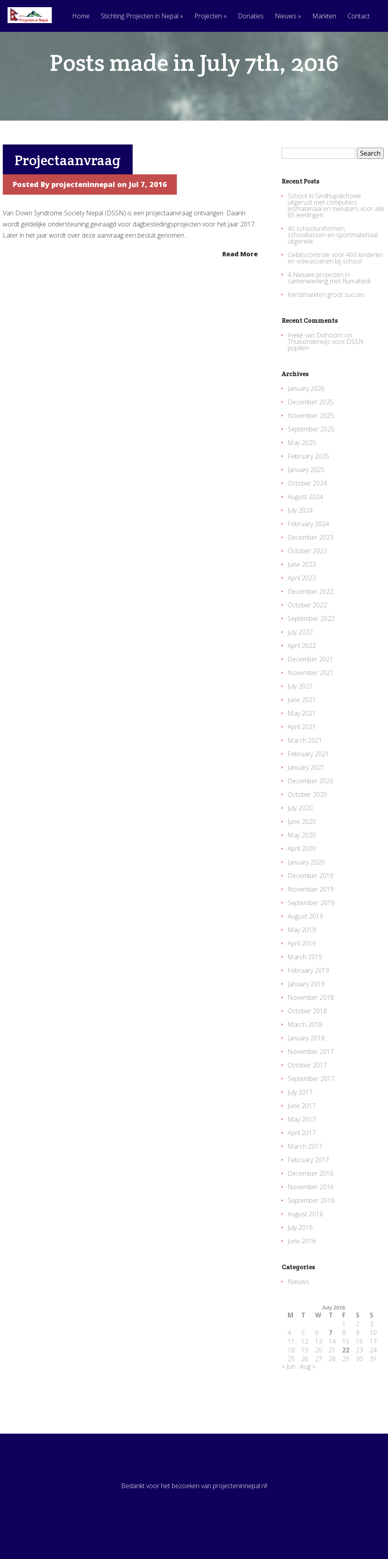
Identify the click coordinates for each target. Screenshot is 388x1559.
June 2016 (302, 1272)
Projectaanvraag (68, 192)
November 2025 (311, 447)
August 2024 (305, 528)
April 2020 (302, 880)
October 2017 (307, 1097)
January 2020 (306, 894)
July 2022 (300, 664)
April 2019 (302, 975)
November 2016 (311, 1218)
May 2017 (302, 1151)
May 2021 (302, 745)
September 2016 (311, 1232)
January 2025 (306, 501)
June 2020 (302, 853)
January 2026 (306, 420)
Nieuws (288, 16)
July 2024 (300, 542)
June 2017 (302, 1137)
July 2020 (300, 839)
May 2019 (302, 961)
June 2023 (302, 596)
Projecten (210, 16)
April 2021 (302, 758)
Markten (324, 16)
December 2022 (310, 623)
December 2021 (310, 691)
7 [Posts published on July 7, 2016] (330, 1364)
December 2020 (310, 812)
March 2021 (305, 772)
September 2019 (311, 934)
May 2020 (302, 866)
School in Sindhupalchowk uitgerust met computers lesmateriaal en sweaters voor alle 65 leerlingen (336, 237)
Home (81, 16)
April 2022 (302, 677)
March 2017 (305, 1178)
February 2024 (308, 555)
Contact (358, 16)
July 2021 (300, 718)
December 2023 (310, 569)
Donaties (251, 16)
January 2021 (306, 799)
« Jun (288, 1398)
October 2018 (307, 1042)
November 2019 (311, 921)
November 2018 (311, 1029)
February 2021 (308, 785)
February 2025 (308, 488)
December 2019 (310, 907)
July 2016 (300, 1259)
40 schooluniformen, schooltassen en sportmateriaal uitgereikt (333, 266)
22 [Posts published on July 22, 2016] (345, 1382)
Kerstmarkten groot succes (326, 326)
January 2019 (306, 1015)
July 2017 (300, 1124)
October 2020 (307, 826)
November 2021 (311, 704)
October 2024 (307, 515)
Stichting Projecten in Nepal (142, 16)
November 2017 (311, 1083)
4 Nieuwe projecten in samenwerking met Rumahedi (329, 309)
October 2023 (307, 582)
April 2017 (302, 1164)
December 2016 (310, 1205)
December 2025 (310, 433)
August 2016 (305, 1245)
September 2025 (311, 461)
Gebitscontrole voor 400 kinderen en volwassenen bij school (335, 289)
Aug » (307, 1398)
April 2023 (302, 609)
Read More (240, 285)
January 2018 (306, 1069)
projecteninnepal (83, 216)
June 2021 (302, 731)
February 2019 (308, 1002)
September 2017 (311, 1110)
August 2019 (305, 948)
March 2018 (305, 1056)
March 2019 (305, 988)
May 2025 (302, 474)
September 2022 (311, 650)
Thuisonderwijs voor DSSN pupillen (326, 376)
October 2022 (307, 636)
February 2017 (308, 1191)
